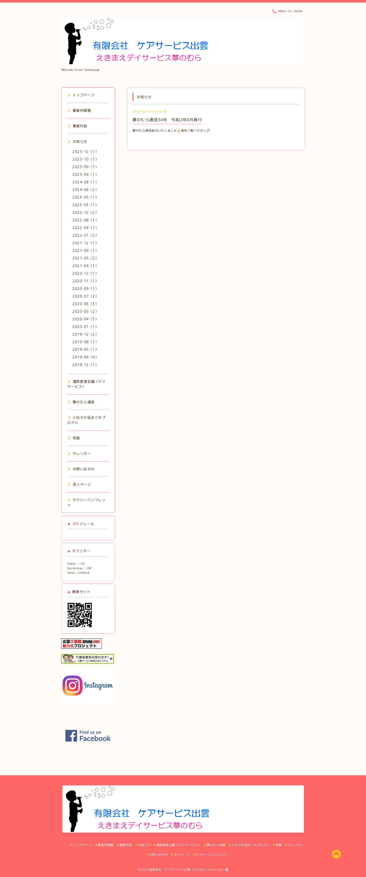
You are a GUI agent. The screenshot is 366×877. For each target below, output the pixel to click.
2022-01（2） (85, 235)
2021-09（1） (85, 250)
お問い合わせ (81, 469)
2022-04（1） (85, 227)
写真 (74, 438)
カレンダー (79, 453)
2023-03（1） (85, 204)
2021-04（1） (85, 265)
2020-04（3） (85, 319)
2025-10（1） (85, 159)
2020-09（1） (85, 288)
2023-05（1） (85, 197)
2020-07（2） (85, 296)
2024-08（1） (85, 182)
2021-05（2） (85, 258)
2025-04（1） (85, 174)
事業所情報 (79, 110)
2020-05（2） (85, 311)
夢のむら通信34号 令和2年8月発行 (167, 120)
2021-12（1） (85, 242)
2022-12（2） (85, 212)
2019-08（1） (85, 341)
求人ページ (79, 484)
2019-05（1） (85, 349)
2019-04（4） (85, 357)
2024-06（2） (85, 189)
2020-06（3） (85, 303)
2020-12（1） (85, 273)
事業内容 (77, 126)
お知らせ (77, 141)
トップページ (81, 95)
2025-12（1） (85, 151)
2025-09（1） (85, 166)
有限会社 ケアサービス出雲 (169, 869)
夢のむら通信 (81, 402)
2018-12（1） (85, 364)
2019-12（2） (85, 334)
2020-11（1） (85, 281)
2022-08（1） (85, 220)
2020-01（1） (85, 326)
